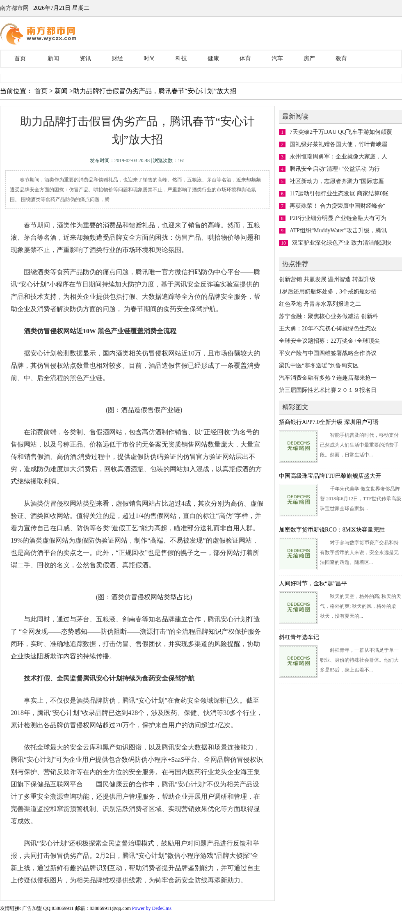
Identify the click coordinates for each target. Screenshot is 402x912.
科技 (181, 58)
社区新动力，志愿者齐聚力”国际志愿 (337, 181)
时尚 (149, 58)
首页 (20, 58)
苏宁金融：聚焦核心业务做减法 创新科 (328, 316)
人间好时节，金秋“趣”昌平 (313, 583)
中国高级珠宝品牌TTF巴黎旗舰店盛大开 (330, 476)
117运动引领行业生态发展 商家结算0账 (339, 193)
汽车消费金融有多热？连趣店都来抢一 (328, 378)
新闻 (53, 58)
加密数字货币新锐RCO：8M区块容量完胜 (332, 530)
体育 (245, 58)
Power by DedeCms (151, 908)
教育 (341, 58)
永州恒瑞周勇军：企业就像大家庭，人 (338, 157)
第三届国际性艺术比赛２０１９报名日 (328, 390)
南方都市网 (14, 8)
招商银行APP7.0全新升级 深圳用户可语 (329, 422)
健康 (213, 58)
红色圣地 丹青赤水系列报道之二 (320, 304)
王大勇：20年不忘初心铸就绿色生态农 (328, 328)
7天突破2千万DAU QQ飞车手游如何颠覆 (341, 132)
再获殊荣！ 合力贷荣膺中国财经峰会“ (338, 206)
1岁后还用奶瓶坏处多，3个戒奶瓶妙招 (328, 292)
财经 (117, 58)
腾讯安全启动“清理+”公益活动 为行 (335, 169)
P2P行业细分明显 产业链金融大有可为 (338, 218)
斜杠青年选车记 (299, 637)
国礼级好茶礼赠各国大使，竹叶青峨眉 (338, 144)
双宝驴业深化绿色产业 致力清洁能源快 (341, 243)
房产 (309, 58)
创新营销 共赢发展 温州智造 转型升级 (327, 279)
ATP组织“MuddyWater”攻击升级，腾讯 (338, 230)
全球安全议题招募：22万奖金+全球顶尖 (329, 341)
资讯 (85, 58)
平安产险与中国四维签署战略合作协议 (328, 353)
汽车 (277, 58)
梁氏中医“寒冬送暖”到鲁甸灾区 (319, 365)
